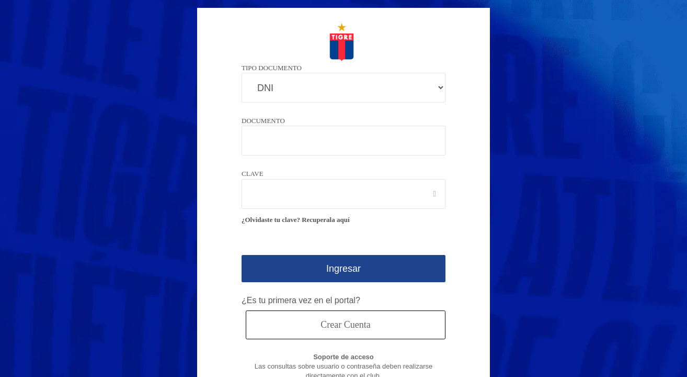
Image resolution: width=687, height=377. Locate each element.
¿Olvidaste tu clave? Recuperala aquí (299, 220)
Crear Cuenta (345, 324)
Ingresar (343, 268)
